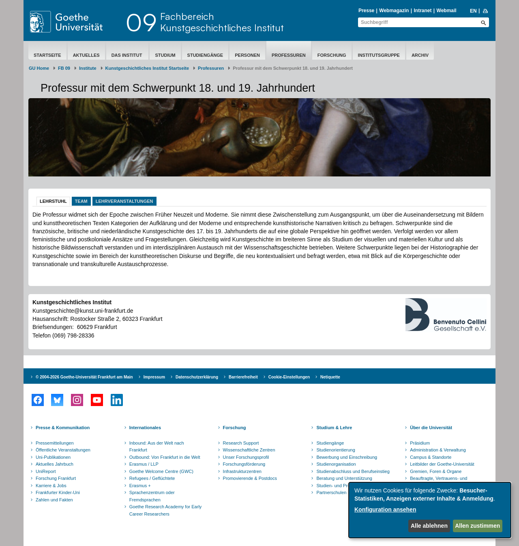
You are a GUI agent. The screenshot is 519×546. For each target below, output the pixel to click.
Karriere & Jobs (51, 485)
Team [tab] (81, 201)
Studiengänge (205, 55)
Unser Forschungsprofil (246, 457)
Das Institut (128, 55)
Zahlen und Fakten (54, 499)
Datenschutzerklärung (197, 377)
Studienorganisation (336, 464)
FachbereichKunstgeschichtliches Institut (222, 22)
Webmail (447, 10)
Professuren (289, 55)
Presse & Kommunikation (63, 427)
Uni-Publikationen (53, 457)
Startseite (47, 55)
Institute (88, 68)
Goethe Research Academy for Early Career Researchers (165, 510)
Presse (366, 10)
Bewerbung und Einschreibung (346, 457)
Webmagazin (394, 10)
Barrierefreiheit (243, 377)
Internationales (145, 427)
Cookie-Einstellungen (289, 377)
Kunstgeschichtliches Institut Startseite (147, 68)
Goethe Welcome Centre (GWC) (161, 471)
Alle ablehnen (429, 525)
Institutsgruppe (379, 55)
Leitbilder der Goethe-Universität (442, 464)
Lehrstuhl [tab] (53, 201)
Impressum (154, 377)
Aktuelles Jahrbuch (54, 464)
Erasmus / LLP (144, 464)
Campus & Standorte (430, 457)
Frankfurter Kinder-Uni (58, 492)
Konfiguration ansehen (385, 509)
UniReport (46, 471)
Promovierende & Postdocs (250, 478)
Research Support (241, 443)
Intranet (422, 10)
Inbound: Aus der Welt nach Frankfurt (156, 447)
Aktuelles (86, 55)
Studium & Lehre (334, 427)
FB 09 (64, 68)
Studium (165, 55)
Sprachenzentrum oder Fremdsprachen (152, 496)
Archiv (420, 55)
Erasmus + (140, 485)
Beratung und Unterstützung (344, 478)
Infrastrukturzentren (242, 471)
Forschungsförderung (244, 464)
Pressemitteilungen (55, 443)
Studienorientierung (335, 449)
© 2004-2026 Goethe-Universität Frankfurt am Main (84, 377)
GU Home (39, 68)
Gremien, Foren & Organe (435, 471)
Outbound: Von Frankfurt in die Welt (164, 457)
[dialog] (430, 510)
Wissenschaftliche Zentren (249, 449)
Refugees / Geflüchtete (152, 478)
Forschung (331, 55)
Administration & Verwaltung (438, 449)
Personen (247, 55)
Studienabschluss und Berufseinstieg (352, 471)
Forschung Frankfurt (56, 478)
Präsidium (420, 443)
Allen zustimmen (477, 525)
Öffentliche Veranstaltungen (63, 449)
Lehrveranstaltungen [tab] (124, 201)
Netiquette (330, 377)
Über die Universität (431, 427)
